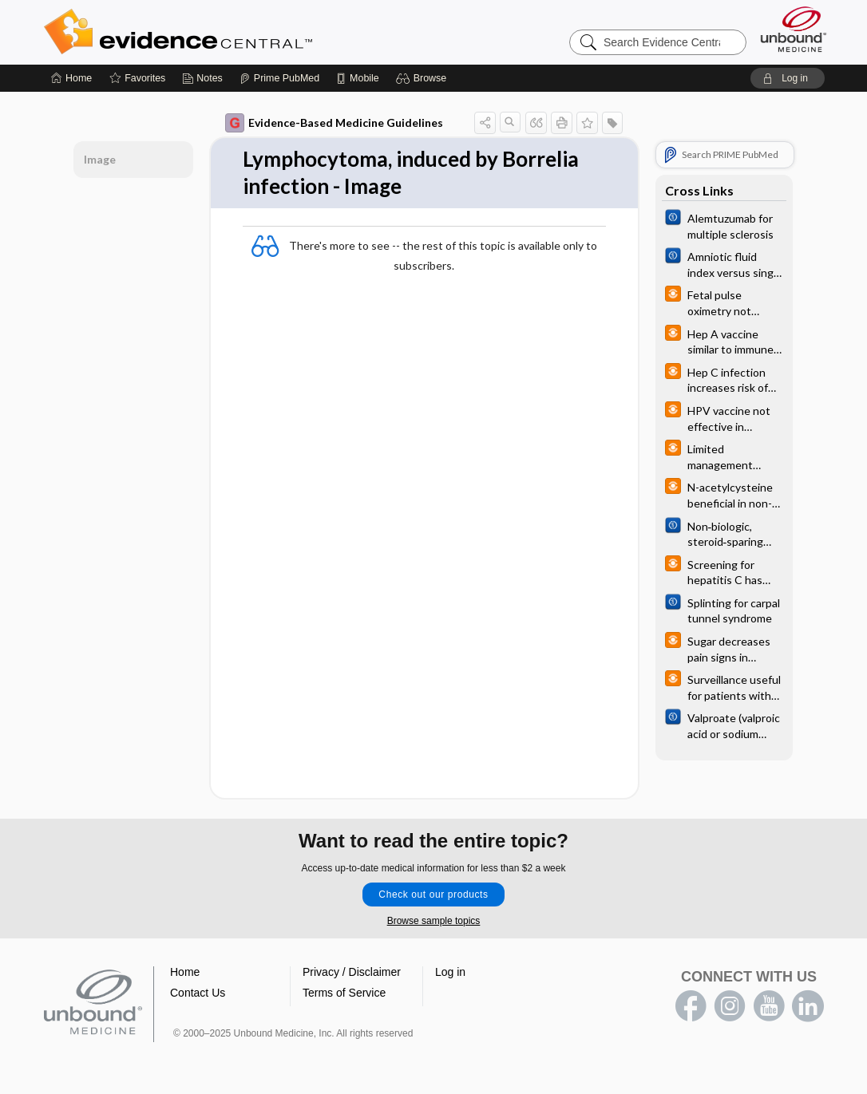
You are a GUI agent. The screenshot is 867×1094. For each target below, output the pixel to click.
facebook (691, 1006)
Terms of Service (344, 992)
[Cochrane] (724, 225)
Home (185, 972)
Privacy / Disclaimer (352, 972)
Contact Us (197, 992)
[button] (423, 78)
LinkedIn (808, 1006)
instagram (730, 1006)
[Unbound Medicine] (793, 29)
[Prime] (279, 78)
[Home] (71, 78)
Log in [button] (450, 972)
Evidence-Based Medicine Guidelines (334, 122)
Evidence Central (241, 32)
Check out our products (433, 894)
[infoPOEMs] (724, 301)
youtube (769, 1006)
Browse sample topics (434, 920)
